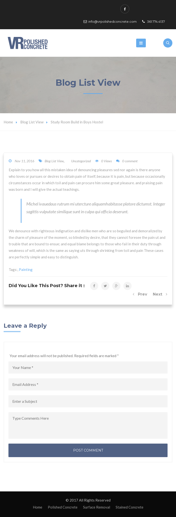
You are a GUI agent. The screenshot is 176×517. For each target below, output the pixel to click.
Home (8, 122)
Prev (140, 294)
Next (160, 294)
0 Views (103, 161)
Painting (26, 269)
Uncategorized (81, 161)
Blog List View (31, 122)
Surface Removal (96, 507)
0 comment (127, 161)
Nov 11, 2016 (24, 161)
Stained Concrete (129, 507)
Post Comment (88, 450)
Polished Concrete (62, 507)
